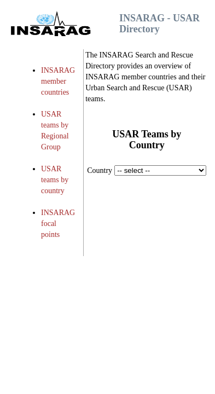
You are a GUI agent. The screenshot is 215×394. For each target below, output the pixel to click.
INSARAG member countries (58, 81)
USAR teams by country (54, 180)
